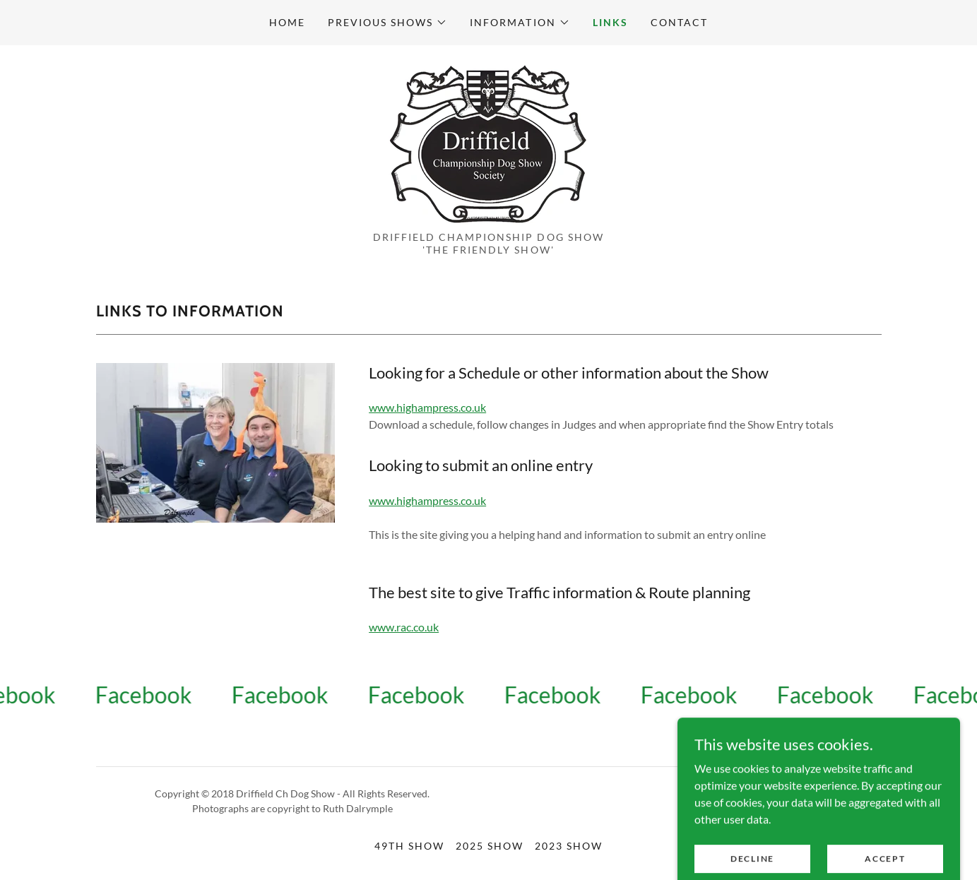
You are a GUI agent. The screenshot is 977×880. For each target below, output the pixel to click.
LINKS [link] (610, 22)
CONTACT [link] (679, 22)
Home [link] (287, 22)
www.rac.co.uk (404, 627)
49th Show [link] (409, 846)
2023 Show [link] (569, 846)
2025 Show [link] (489, 846)
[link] (488, 142)
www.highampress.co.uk (427, 407)
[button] (387, 22)
